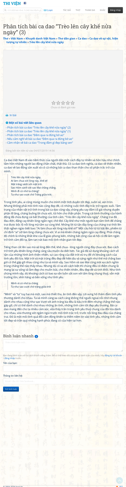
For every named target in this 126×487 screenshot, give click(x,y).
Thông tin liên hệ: (13, 421)
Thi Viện (12, 3)
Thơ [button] (78, 10)
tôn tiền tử (22, 196)
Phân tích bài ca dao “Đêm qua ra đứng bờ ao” (35, 181)
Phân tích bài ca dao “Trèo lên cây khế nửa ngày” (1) (39, 177)
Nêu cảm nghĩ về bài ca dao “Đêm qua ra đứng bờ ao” (40, 185)
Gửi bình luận (11, 435)
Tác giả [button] (67, 10)
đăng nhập (9, 404)
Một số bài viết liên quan (24, 168)
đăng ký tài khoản (113, 401)
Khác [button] (102, 10)
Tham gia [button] (90, 10)
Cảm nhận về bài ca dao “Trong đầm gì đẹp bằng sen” (40, 189)
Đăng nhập (115, 10)
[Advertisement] (63, 39)
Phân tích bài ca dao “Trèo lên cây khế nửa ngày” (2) (39, 173)
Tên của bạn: (10, 409)
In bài (13, 161)
